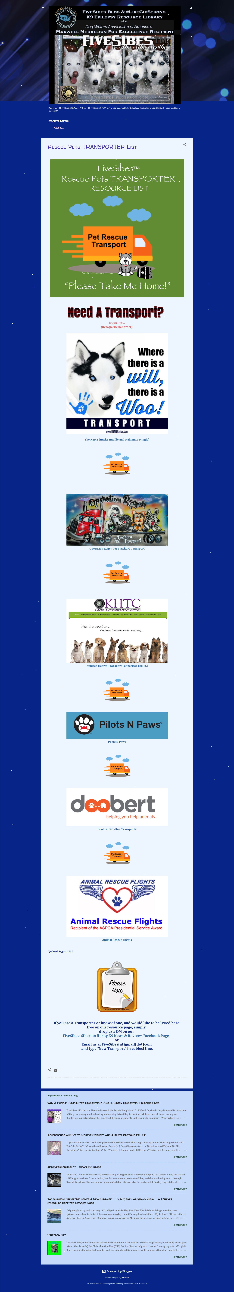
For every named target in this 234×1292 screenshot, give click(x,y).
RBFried (125, 1278)
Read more (180, 1125)
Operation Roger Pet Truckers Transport (117, 548)
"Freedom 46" (56, 1235)
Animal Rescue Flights (117, 940)
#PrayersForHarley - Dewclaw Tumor (74, 1167)
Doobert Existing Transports (117, 829)
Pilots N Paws (117, 742)
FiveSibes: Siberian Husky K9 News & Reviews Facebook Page (117, 1036)
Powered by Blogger (117, 1271)
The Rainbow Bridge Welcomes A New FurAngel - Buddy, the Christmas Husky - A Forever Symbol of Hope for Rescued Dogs (109, 1201)
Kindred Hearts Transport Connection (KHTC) (117, 666)
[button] (185, 145)
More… (59, 127)
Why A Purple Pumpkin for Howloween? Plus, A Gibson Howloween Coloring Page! (103, 1103)
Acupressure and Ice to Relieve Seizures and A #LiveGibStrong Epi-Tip (96, 1135)
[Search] (191, 8)
